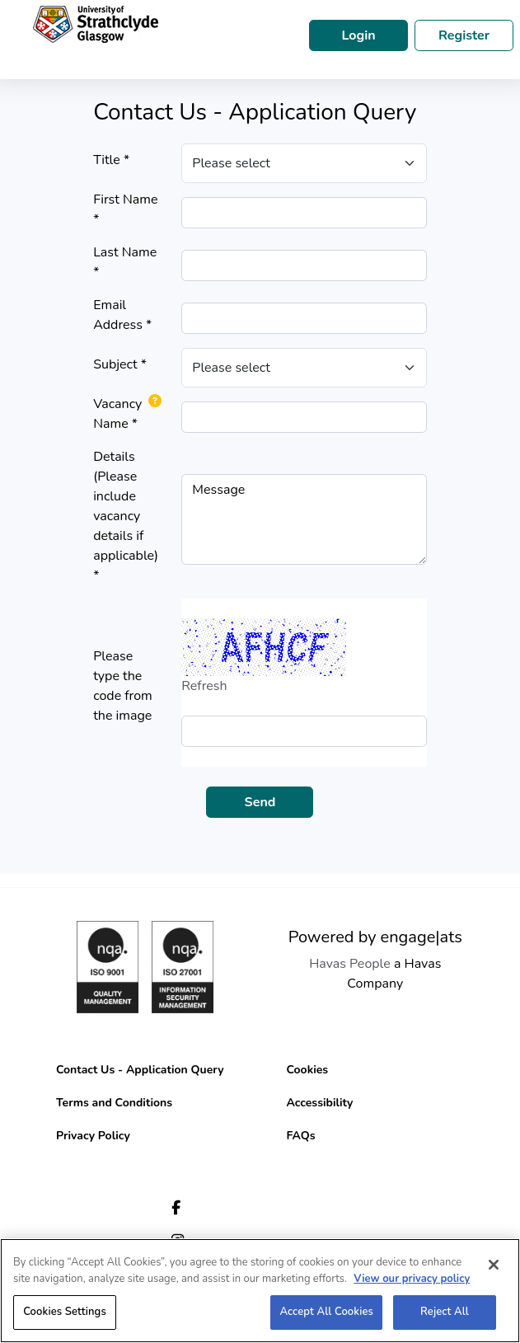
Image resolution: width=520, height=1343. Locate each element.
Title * (111, 160)
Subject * (120, 364)
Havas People (350, 964)
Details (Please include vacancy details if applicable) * (125, 516)
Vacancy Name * (117, 414)
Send (260, 802)
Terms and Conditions (114, 1103)
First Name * (125, 209)
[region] (260, 1290)
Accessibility (320, 1103)
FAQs (301, 1135)
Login (358, 35)
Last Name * (125, 262)
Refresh (204, 686)
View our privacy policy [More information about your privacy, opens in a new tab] (412, 1278)
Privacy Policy (93, 1135)
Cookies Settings (64, 1311)
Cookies (308, 1070)
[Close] (493, 1265)
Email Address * (122, 315)
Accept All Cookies (326, 1311)
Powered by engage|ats (375, 937)
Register (464, 35)
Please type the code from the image (122, 686)
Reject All (444, 1311)
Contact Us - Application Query (140, 1070)
